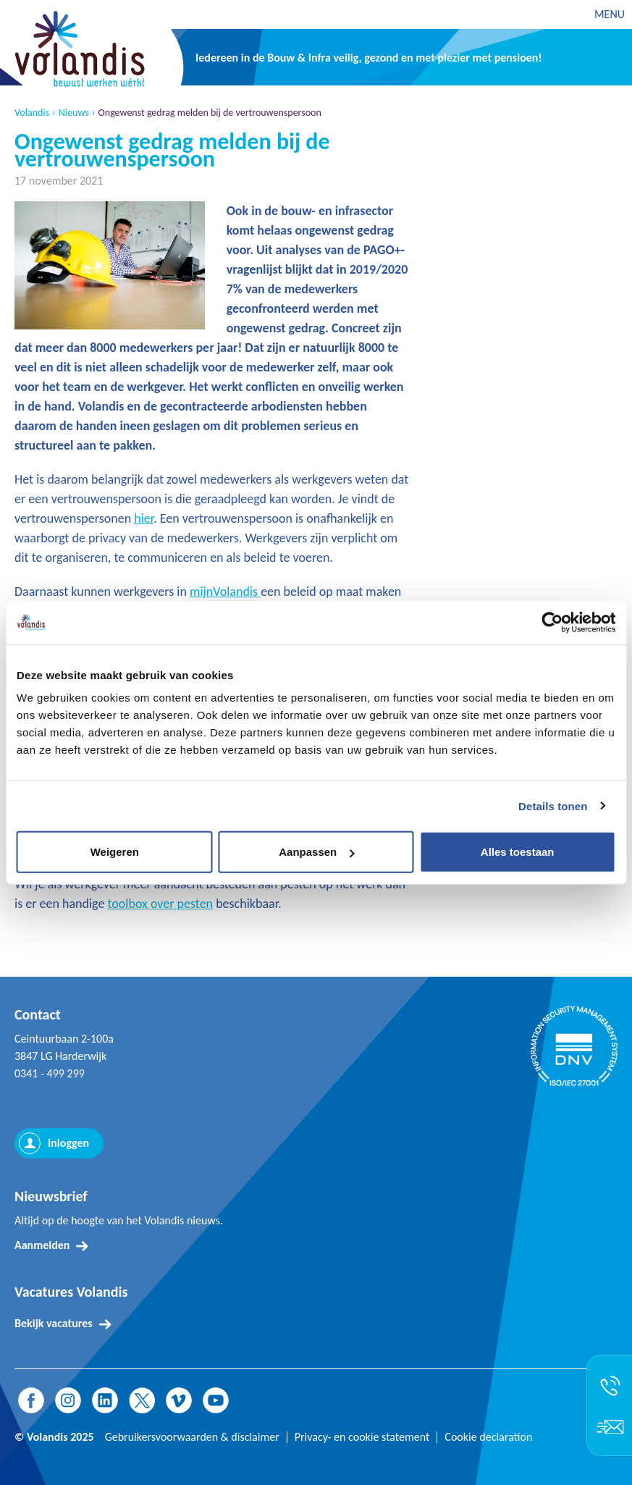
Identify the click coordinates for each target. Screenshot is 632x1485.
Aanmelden (41, 1245)
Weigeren (114, 852)
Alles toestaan (518, 852)
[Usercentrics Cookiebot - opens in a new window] (552, 622)
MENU (609, 14)
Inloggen (68, 1143)
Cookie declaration (488, 1437)
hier (143, 518)
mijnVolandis (225, 592)
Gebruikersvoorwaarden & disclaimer (192, 1437)
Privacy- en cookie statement (362, 1437)
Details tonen (552, 805)
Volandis (31, 113)
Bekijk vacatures (53, 1323)
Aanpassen (316, 852)
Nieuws (74, 113)
